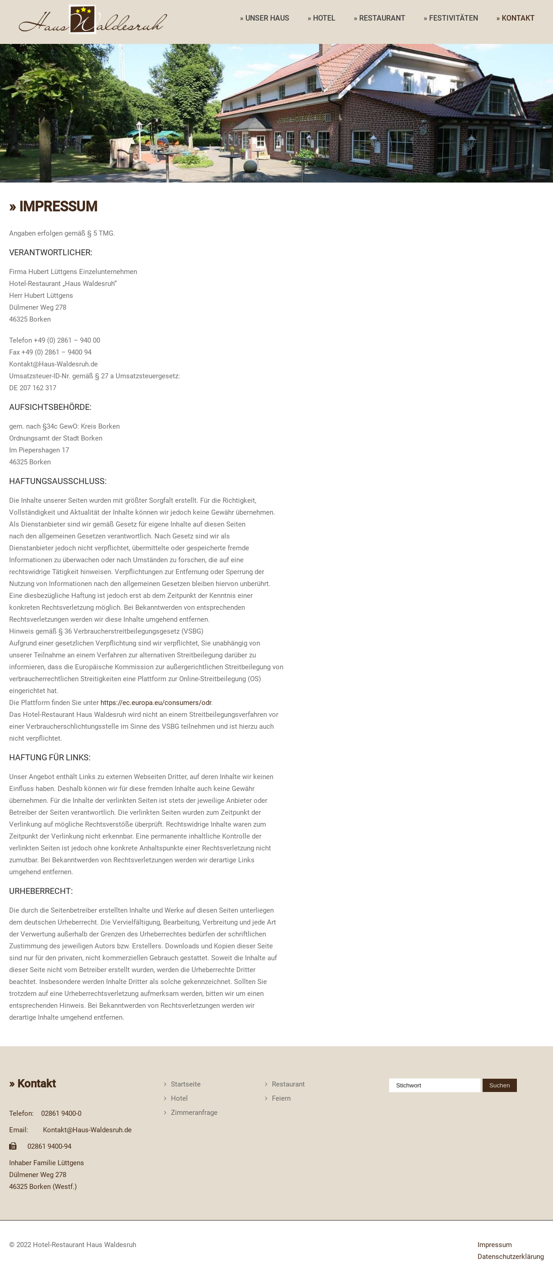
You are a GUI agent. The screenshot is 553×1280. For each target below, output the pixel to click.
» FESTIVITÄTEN (451, 18)
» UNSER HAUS (264, 18)
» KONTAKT (515, 18)
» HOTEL (321, 18)
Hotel (179, 1098)
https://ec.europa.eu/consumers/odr (156, 703)
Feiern (281, 1098)
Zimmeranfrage (194, 1112)
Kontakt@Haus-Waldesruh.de (87, 1130)
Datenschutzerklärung (511, 1257)
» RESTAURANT (379, 18)
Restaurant (288, 1084)
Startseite (186, 1084)
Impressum (495, 1245)
